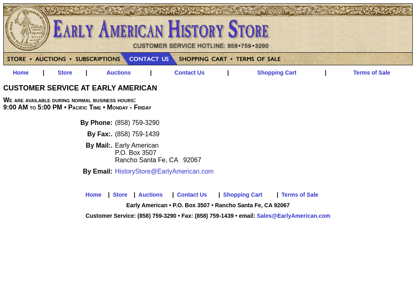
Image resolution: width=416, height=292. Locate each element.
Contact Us (190, 72)
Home (21, 72)
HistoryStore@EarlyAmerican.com (164, 171)
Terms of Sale (371, 72)
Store (65, 72)
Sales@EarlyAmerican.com (293, 216)
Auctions (118, 72)
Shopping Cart (276, 72)
